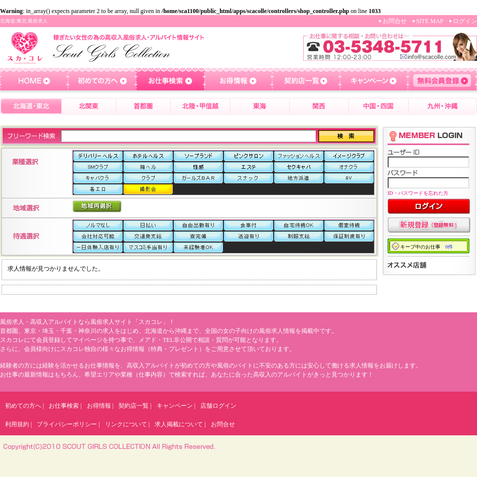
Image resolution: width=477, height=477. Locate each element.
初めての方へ (23, 405)
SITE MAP (429, 21)
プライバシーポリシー (67, 424)
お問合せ (395, 21)
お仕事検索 (64, 405)
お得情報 (99, 405)
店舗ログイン (218, 405)
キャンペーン (175, 405)
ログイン (465, 21)
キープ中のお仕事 (426, 247)
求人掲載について (179, 424)
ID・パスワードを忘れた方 (418, 193)
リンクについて (126, 424)
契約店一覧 (133, 405)
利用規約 (17, 424)
